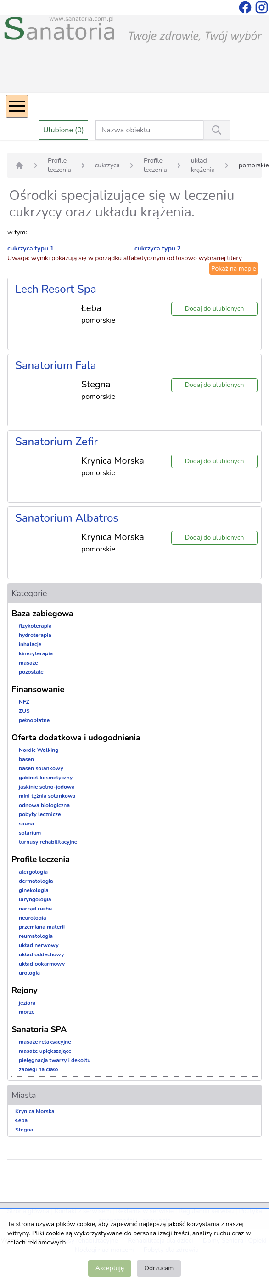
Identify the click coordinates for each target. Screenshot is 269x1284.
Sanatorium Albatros (66, 518)
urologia (29, 973)
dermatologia (36, 881)
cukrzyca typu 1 (30, 248)
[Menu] (17, 106)
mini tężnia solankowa (47, 796)
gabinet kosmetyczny (46, 777)
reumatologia (36, 936)
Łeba (21, 1120)
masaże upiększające (45, 1051)
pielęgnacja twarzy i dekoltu (54, 1060)
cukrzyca (107, 165)
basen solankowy (41, 768)
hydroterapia (35, 635)
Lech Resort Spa (55, 289)
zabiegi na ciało (38, 1069)
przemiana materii (42, 927)
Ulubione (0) (63, 130)
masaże (28, 662)
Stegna (24, 1129)
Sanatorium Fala (55, 365)
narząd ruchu (35, 908)
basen (26, 759)
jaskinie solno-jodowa (46, 786)
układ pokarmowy (42, 963)
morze (26, 1012)
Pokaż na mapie (233, 268)
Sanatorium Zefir (56, 441)
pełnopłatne (34, 720)
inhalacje (30, 644)
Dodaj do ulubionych (214, 308)
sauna (26, 823)
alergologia (33, 871)
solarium (30, 832)
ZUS (24, 711)
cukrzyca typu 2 (157, 248)
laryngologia (35, 899)
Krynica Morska (35, 1111)
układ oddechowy (41, 954)
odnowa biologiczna (44, 805)
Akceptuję (109, 1268)
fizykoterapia (35, 626)
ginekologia (34, 890)
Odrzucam (159, 1268)
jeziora (27, 1002)
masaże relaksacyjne (45, 1041)
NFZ (24, 701)
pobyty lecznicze (40, 814)
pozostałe (31, 672)
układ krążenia (203, 165)
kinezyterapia (36, 653)
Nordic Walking (38, 750)
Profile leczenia (59, 165)
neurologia (32, 917)
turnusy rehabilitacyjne (48, 842)
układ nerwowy (39, 945)
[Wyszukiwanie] (216, 130)
